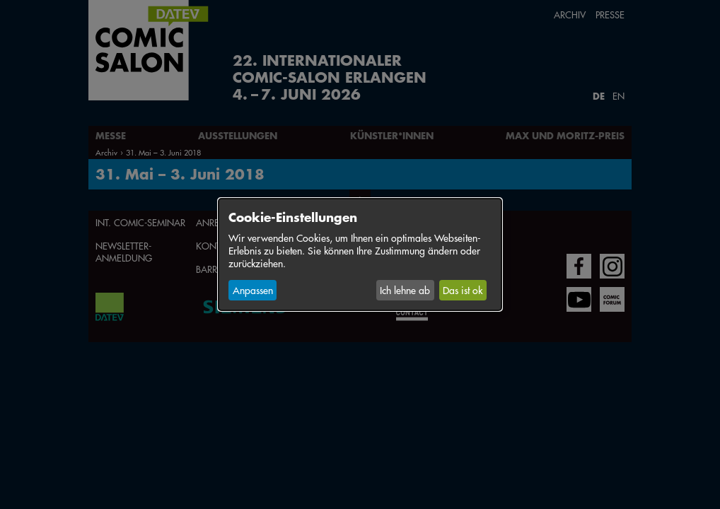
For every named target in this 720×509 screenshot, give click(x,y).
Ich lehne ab (405, 289)
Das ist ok (462, 289)
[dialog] (360, 254)
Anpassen (253, 289)
